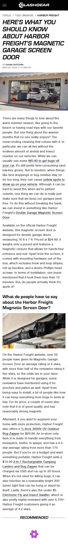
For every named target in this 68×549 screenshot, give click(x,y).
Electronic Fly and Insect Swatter (26, 495)
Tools (7, 15)
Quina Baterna (15, 64)
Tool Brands (24, 15)
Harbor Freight (48, 15)
